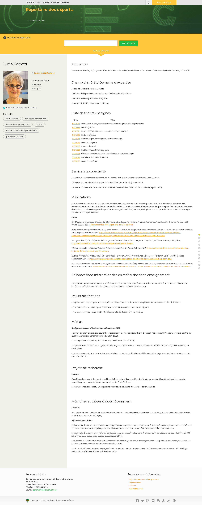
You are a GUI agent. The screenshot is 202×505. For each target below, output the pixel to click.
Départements (135, 482)
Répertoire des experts (49, 9)
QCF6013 (76, 135)
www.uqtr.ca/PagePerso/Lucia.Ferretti (21, 108)
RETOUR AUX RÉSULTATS (19, 37)
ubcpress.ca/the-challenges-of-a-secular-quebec (111, 224)
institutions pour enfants (18, 124)
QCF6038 (76, 161)
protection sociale (14, 136)
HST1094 (76, 123)
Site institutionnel (136, 489)
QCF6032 (76, 157)
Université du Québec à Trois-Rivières (47, 2)
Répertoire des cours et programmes (143, 479)
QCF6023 (76, 146)
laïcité (39, 124)
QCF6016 (76, 142)
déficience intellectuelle (35, 118)
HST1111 (76, 127)
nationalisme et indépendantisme (21, 130)
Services (132, 485)
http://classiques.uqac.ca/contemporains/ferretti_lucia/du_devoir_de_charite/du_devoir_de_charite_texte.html (141, 266)
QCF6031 (76, 153)
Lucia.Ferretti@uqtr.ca (44, 73)
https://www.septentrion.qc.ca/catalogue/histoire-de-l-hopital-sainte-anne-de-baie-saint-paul (130, 258)
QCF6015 (76, 138)
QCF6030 (76, 150)
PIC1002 (75, 131)
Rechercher (128, 43)
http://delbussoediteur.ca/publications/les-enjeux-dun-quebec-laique (102, 243)
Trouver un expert (36, 20)
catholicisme (12, 118)
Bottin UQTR (164, 2)
